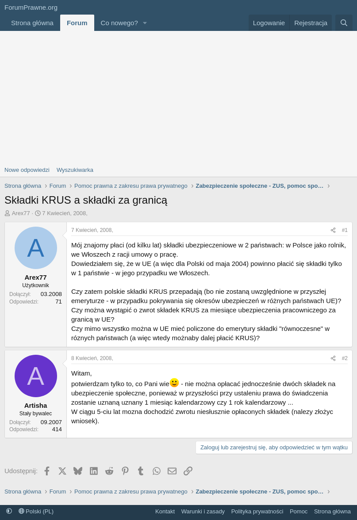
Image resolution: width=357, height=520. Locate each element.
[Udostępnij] (333, 230)
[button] (145, 23)
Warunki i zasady (203, 511)
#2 (345, 358)
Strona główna (32, 23)
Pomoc (298, 511)
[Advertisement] (178, 97)
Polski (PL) (36, 511)
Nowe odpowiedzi (27, 170)
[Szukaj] (344, 23)
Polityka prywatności (257, 511)
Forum (77, 23)
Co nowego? (119, 23)
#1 (345, 230)
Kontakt (165, 511)
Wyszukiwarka (75, 170)
